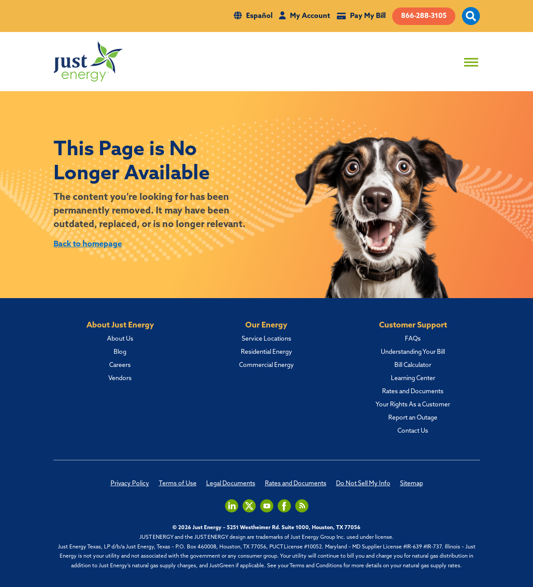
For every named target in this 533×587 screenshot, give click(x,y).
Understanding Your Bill (413, 352)
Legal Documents (230, 484)
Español (259, 16)
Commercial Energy (266, 366)
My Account (310, 16)
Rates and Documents (413, 392)
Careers (120, 366)
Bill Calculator (412, 366)
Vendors (120, 379)
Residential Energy (266, 352)
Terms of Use (178, 484)
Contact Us (412, 431)
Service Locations (266, 339)
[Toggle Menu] (471, 62)
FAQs (413, 339)
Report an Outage (412, 418)
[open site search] (471, 21)
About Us (120, 339)
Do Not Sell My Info (363, 484)
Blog (120, 352)
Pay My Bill (368, 16)
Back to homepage (88, 244)
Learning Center (413, 379)
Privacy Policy (130, 484)
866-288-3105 (424, 16)
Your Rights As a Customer (413, 405)
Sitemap (411, 484)
